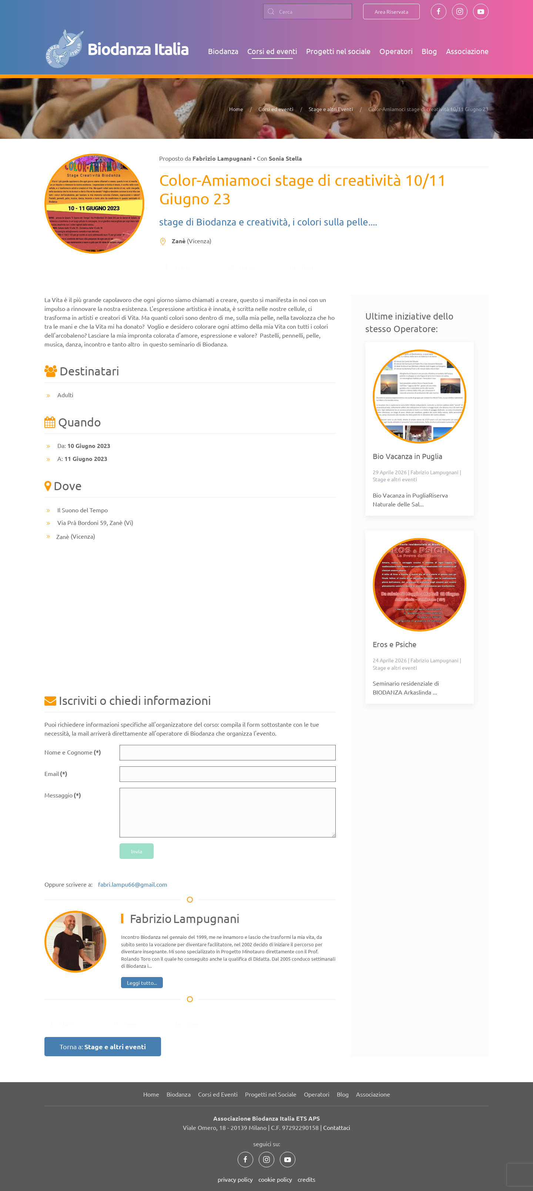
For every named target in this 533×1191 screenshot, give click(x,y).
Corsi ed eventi (272, 51)
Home (236, 109)
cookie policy (275, 1179)
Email (55, 773)
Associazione (467, 51)
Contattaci (336, 1127)
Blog (429, 51)
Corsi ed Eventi (218, 1094)
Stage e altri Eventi (331, 109)
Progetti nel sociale (338, 51)
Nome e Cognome (72, 752)
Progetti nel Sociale (270, 1094)
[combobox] (307, 11)
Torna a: (103, 1046)
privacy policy (235, 1179)
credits (306, 1179)
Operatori (396, 51)
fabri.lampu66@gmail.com (132, 884)
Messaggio (62, 795)
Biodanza (223, 51)
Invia (136, 851)
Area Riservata (391, 11)
